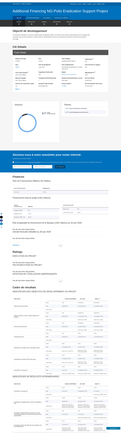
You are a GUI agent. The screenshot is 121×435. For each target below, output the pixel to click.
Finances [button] (44, 23)
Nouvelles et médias (61, 18)
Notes (17, 89)
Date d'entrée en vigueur (92, 64)
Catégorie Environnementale (47, 78)
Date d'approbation (68, 64)
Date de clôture (89, 78)
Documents (47, 18)
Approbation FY (90, 72)
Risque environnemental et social (72, 78)
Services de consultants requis (24, 83)
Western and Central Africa (69, 74)
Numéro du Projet (20, 58)
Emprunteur (89, 59)
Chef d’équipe (66, 58)
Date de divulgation (45, 64)
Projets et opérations (26, 4)
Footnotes (16, 245)
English (84, 4)
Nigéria (17, 67)
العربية (94, 4)
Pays (16, 64)
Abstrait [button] (19, 23)
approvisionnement (33, 18)
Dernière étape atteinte (46, 83)
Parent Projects (66, 83)
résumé (19, 18)
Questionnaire (113, 428)
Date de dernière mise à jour (93, 83)
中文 (103, 4)
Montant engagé (20, 78)
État (40, 58)
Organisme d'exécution (46, 72)
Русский (99, 4)
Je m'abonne (60, 166)
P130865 (64, 86)
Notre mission (16, 4)
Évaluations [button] (57, 23)
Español (89, 4)
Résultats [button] (69, 23)
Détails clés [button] (31, 23)
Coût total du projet (21, 72)
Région (64, 72)
